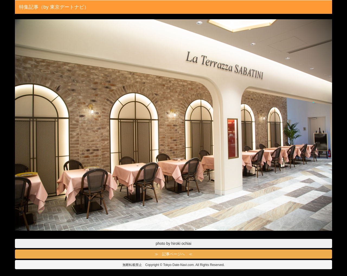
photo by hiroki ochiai (173, 243)
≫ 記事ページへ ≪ (173, 254)
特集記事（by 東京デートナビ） (54, 7)
